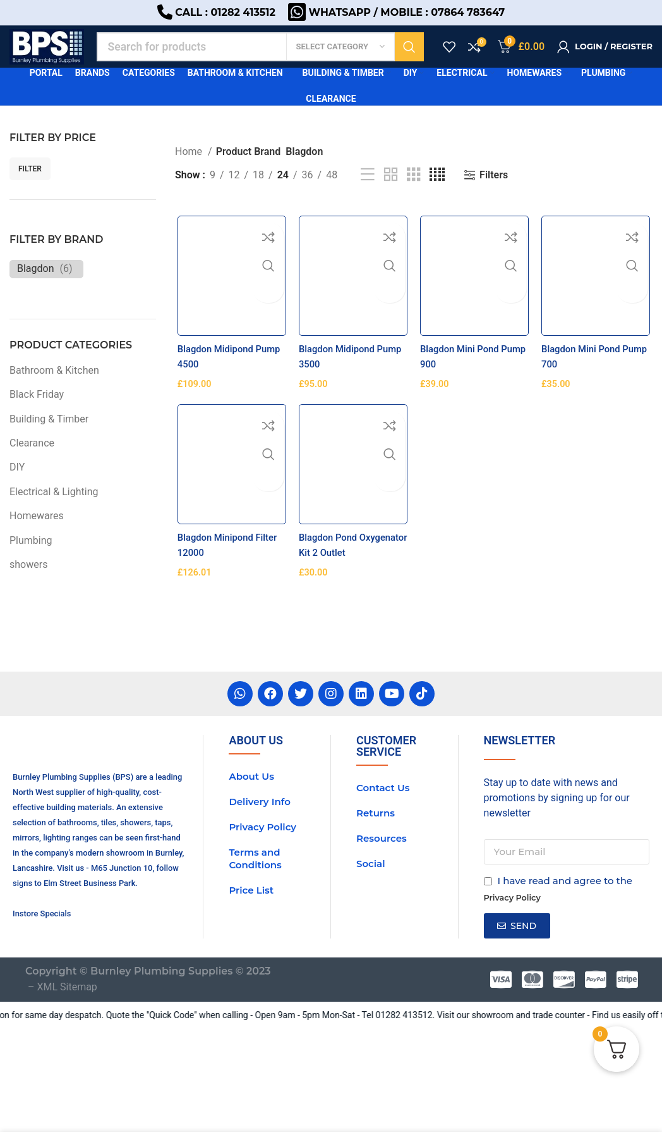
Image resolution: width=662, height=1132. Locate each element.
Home (190, 171)
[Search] (270, 60)
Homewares (36, 536)
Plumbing (30, 560)
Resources (381, 929)
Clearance (31, 463)
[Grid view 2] (391, 195)
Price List (251, 981)
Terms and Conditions (255, 949)
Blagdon (35, 288)
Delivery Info (259, 893)
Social (370, 955)
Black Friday (36, 415)
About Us (251, 867)
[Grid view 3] (414, 195)
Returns (375, 904)
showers (28, 584)
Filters (493, 194)
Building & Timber (48, 439)
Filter (30, 188)
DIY (17, 487)
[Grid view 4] (437, 195)
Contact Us (383, 879)
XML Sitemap (67, 1091)
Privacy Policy (262, 918)
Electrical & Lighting (54, 511)
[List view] (368, 195)
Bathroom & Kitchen (54, 390)
